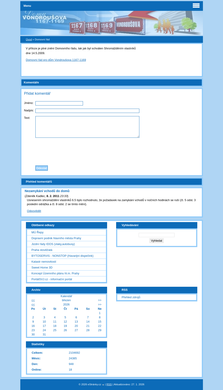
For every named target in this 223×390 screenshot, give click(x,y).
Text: (27, 117)
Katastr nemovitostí (44, 261)
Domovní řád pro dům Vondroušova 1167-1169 (56, 60)
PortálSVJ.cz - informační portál (52, 279)
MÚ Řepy (38, 232)
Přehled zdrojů (131, 297)
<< (33, 300)
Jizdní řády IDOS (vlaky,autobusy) (53, 244)
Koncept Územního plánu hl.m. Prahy (55, 273)
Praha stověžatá (42, 250)
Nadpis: (29, 110)
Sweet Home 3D (42, 267)
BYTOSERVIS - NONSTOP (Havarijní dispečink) (63, 255)
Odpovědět (34, 211)
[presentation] (111, 150)
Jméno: (29, 103)
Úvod (29, 39)
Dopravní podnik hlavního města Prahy (56, 238)
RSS (109, 384)
